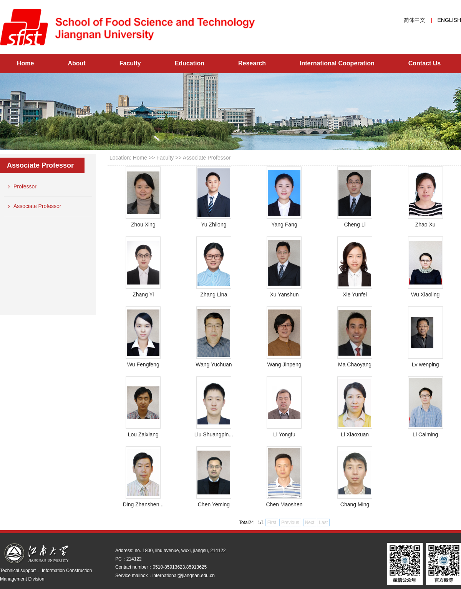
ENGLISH (449, 20)
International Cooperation (337, 63)
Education (189, 63)
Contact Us (424, 63)
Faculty (130, 63)
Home (25, 63)
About (76, 63)
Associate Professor (207, 158)
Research (252, 63)
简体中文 (414, 20)
